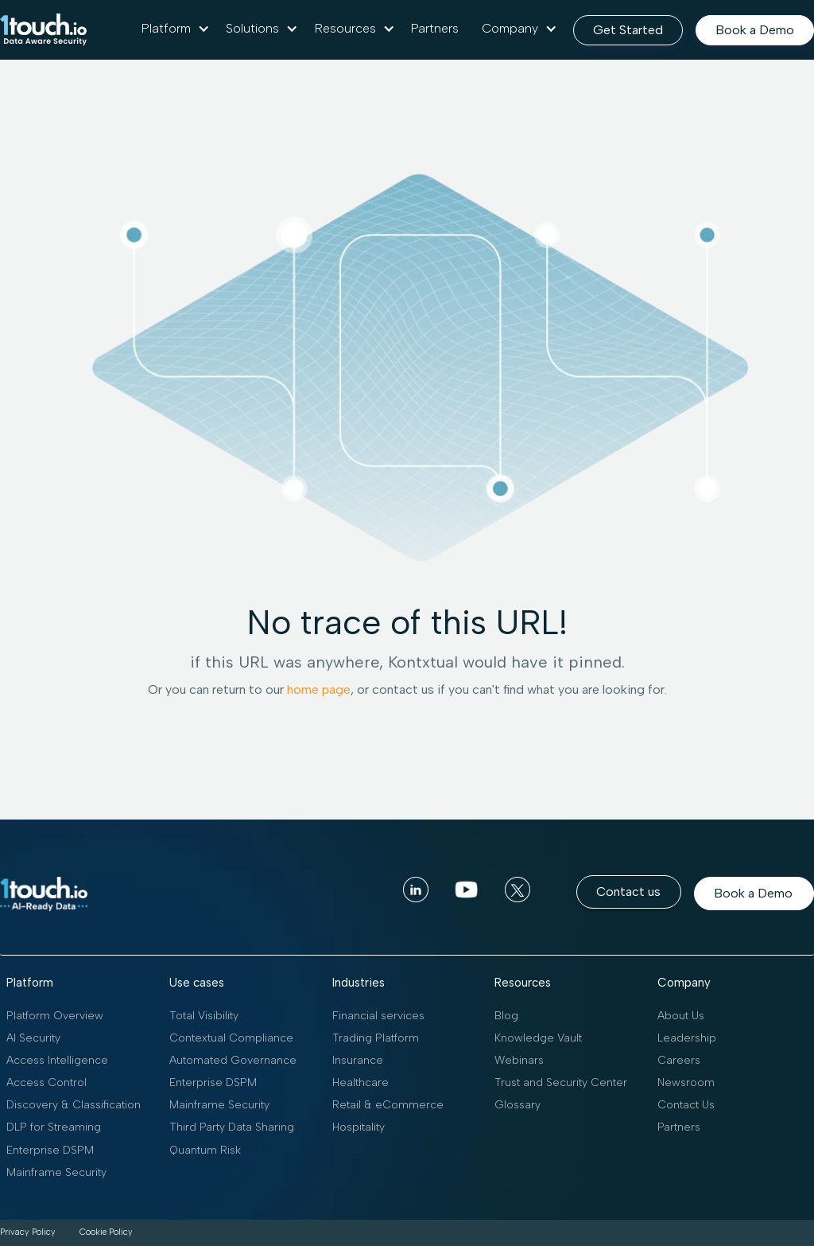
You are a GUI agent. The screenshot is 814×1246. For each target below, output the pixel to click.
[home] (43, 30)
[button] (175, 28)
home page (319, 689)
